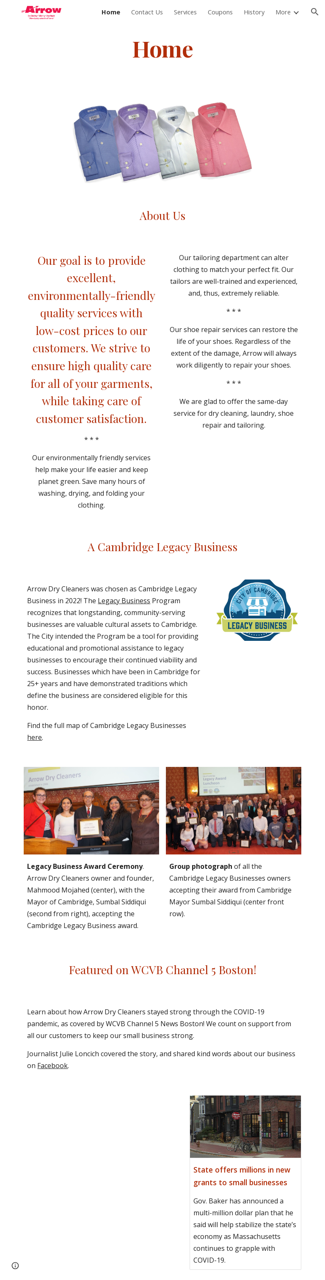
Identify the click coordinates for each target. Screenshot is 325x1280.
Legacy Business (124, 600)
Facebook (52, 1065)
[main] (162, 48)
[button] (315, 12)
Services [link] (185, 12)
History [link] (254, 12)
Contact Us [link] (147, 12)
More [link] (283, 12)
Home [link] (111, 12)
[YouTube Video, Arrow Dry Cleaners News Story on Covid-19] (91, 1165)
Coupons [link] (220, 12)
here (34, 737)
